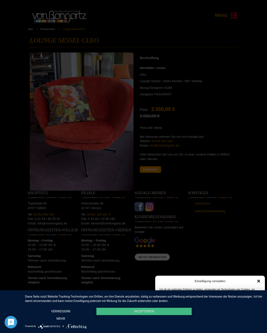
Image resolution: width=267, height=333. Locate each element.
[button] (259, 281)
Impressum (234, 325)
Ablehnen (207, 316)
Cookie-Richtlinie (189, 325)
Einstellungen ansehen (242, 316)
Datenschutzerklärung (213, 325)
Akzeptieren (174, 316)
